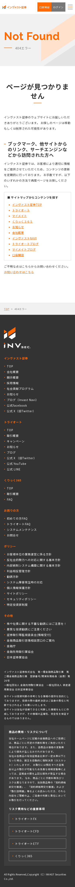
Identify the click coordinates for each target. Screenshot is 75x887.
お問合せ (13, 535)
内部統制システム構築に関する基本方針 (34, 565)
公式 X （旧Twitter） (22, 458)
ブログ (11, 452)
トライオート (21, 210)
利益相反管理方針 (19, 571)
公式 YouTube (16, 464)
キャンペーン (16, 441)
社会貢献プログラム (20, 389)
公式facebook (17, 405)
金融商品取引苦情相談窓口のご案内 (31, 640)
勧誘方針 (13, 577)
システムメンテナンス (22, 530)
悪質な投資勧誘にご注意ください (29, 629)
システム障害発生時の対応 (25, 582)
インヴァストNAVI (24, 238)
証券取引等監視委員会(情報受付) (29, 635)
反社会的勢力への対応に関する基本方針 (34, 560)
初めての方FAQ (17, 518)
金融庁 (11, 646)
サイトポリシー (17, 593)
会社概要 (18, 233)
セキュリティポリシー (22, 599)
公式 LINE (14, 469)
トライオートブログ (25, 244)
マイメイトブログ (24, 249)
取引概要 (13, 436)
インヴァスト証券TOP (27, 205)
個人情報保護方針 (19, 588)
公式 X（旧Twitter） (21, 411)
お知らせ (18, 227)
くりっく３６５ (22, 221)
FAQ (10, 499)
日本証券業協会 (17, 657)
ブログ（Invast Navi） (23, 400)
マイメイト (19, 216)
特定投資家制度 (17, 605)
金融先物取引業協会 (20, 652)
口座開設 (44, 7)
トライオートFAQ (19, 524)
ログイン (58, 7)
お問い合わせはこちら (19, 272)
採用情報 (13, 383)
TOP (6, 309)
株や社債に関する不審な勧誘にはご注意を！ (37, 624)
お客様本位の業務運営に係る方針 (29, 554)
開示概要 (13, 377)
